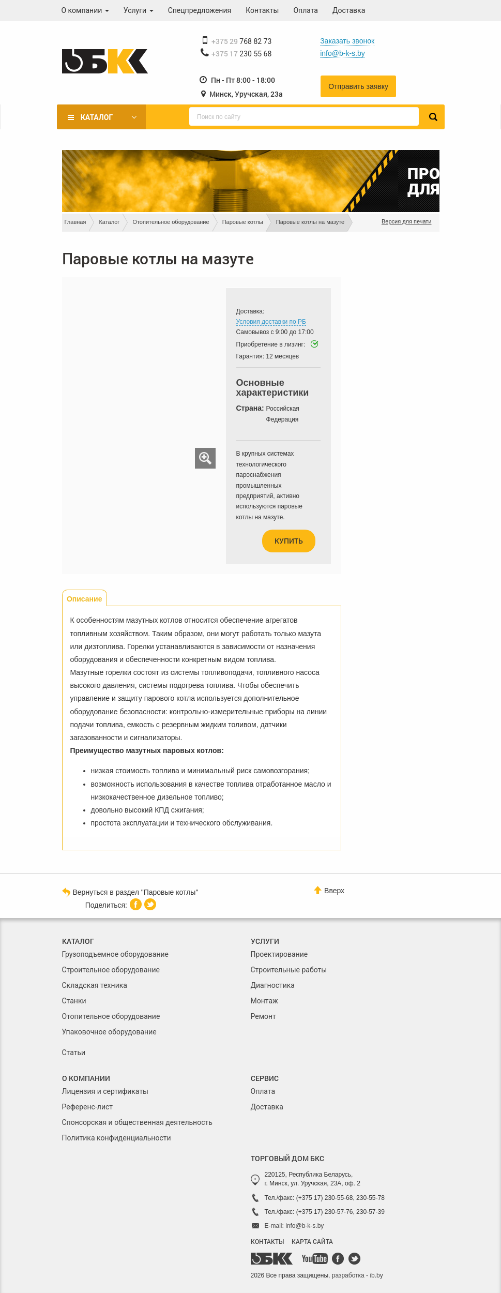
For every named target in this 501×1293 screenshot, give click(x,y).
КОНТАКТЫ (267, 1241)
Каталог (97, 117)
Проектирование (279, 954)
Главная (75, 222)
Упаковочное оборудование (109, 1032)
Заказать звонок (347, 41)
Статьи (74, 1052)
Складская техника (94, 985)
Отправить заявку (358, 86)
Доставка (348, 10)
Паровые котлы (242, 222)
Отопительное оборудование (170, 222)
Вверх (329, 890)
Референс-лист (87, 1107)
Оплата (305, 10)
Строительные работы (289, 970)
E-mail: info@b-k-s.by (294, 1225)
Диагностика (273, 985)
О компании (85, 10)
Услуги (139, 10)
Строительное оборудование (111, 970)
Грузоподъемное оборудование (115, 954)
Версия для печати (407, 221)
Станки (74, 1001)
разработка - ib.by (357, 1275)
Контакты (262, 10)
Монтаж (264, 1001)
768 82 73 (241, 41)
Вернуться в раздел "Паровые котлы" (130, 892)
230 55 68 (241, 54)
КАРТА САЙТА (312, 1241)
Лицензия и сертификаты (105, 1091)
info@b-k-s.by (342, 53)
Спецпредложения (200, 10)
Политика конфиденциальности (116, 1138)
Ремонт (263, 1016)
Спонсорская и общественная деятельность (137, 1122)
